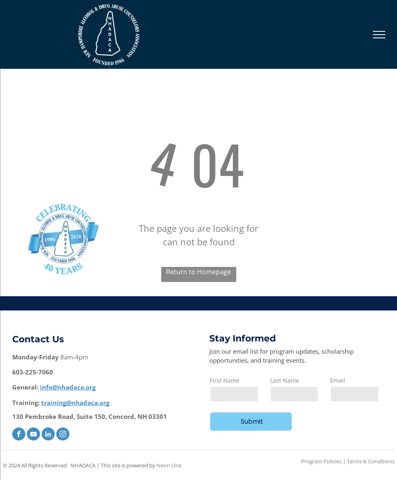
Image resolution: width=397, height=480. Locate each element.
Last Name (284, 380)
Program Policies (321, 461)
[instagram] (62, 435)
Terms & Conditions (371, 461)
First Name (225, 380)
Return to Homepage (198, 271)
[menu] (379, 34)
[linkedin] (48, 435)
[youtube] (33, 435)
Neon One (169, 465)
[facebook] (18, 435)
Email (337, 380)
